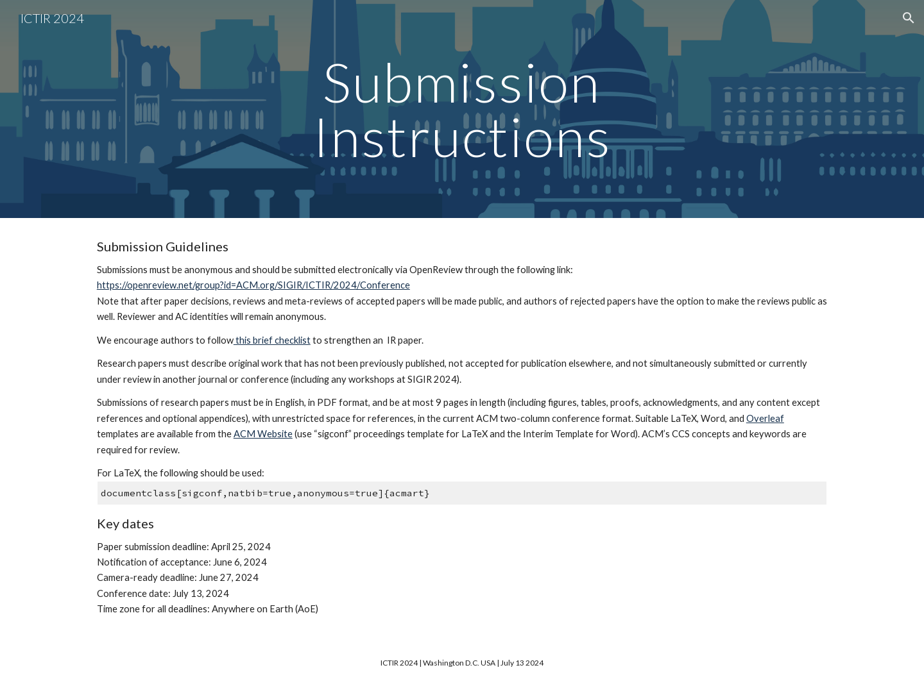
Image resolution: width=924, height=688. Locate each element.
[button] (908, 18)
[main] (462, 109)
